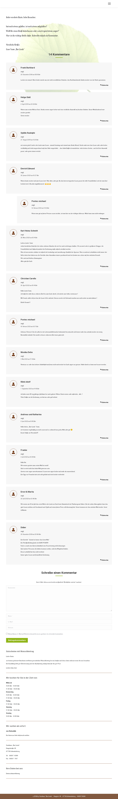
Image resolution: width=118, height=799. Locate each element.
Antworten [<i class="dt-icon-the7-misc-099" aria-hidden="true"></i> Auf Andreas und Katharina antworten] (104, 438)
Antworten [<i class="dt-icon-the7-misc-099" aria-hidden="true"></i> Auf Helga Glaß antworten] (104, 121)
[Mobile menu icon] (109, 3)
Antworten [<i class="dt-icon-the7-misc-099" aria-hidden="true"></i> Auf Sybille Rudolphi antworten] (104, 156)
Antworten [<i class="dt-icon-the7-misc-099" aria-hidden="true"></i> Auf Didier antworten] (104, 560)
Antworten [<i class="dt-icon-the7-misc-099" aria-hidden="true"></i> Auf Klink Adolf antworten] (104, 402)
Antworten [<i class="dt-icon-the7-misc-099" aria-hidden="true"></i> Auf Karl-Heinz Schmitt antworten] (104, 266)
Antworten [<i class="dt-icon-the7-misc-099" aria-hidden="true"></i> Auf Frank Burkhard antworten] (104, 85)
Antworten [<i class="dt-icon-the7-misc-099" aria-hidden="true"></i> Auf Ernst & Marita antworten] (104, 515)
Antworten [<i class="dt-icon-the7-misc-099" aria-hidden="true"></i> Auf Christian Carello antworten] (104, 308)
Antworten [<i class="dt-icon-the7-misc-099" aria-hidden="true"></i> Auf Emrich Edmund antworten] (104, 189)
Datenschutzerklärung (13, 773)
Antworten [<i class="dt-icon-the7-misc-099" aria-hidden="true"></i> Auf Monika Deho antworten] (104, 370)
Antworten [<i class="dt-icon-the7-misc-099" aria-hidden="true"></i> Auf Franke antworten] (104, 480)
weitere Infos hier (11, 668)
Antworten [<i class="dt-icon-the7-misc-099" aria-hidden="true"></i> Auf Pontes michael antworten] (104, 219)
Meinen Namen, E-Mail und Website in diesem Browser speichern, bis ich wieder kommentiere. (35, 634)
